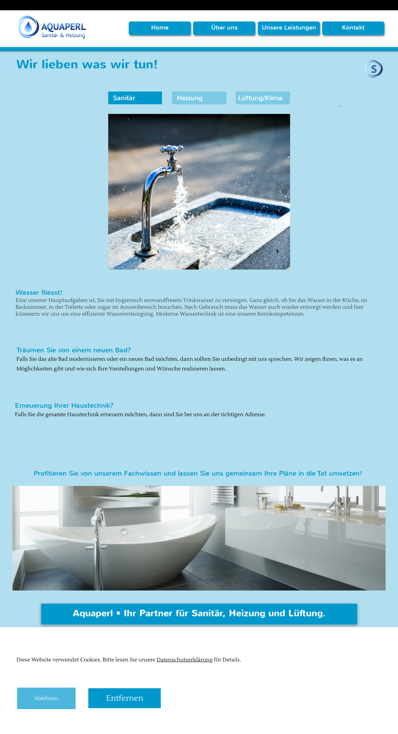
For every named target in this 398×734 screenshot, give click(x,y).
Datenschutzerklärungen (141, 725)
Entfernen (124, 698)
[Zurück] (114, 192)
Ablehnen (46, 698)
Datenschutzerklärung (185, 659)
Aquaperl (38, 725)
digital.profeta (86, 725)
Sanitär (124, 97)
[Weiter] (284, 192)
